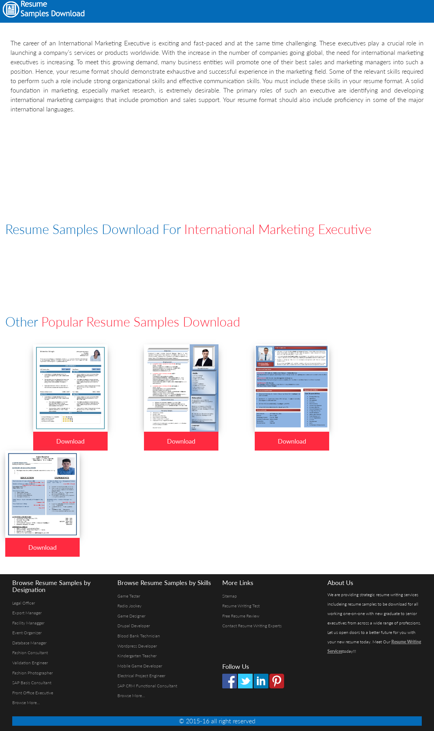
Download (70, 441)
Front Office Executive (32, 692)
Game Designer (131, 616)
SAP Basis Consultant (31, 682)
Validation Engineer (30, 662)
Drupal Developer (133, 625)
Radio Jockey (129, 605)
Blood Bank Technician (138, 635)
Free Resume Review (240, 616)
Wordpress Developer (137, 646)
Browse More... (26, 702)
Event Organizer (27, 632)
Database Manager (29, 642)
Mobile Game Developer (139, 665)
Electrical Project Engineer (141, 675)
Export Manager (27, 612)
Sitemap (229, 596)
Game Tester (128, 596)
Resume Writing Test (241, 605)
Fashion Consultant (30, 652)
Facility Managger (28, 623)
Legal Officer (23, 603)
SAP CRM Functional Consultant (147, 685)
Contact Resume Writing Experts (252, 625)
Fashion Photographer (32, 672)
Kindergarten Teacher (137, 655)
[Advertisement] (342, 10)
